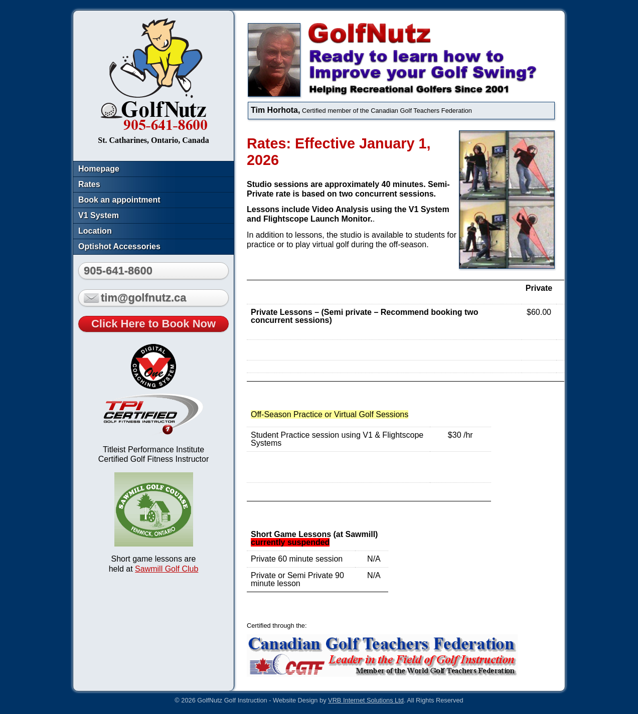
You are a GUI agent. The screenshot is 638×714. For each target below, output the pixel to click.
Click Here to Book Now (153, 323)
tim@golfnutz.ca (135, 297)
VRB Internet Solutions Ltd (366, 700)
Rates (89, 184)
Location (95, 231)
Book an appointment (119, 200)
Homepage (98, 168)
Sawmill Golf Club (166, 569)
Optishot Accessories (119, 246)
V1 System (98, 215)
